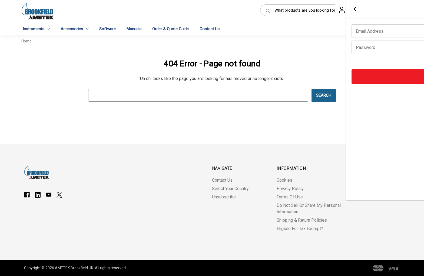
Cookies (284, 180)
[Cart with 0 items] (394, 11)
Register (370, 11)
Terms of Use (290, 196)
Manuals (134, 28)
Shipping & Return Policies (302, 220)
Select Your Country (230, 188)
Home (26, 41)
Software (107, 28)
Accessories (74, 28)
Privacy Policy (290, 188)
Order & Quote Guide (170, 28)
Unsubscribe (224, 196)
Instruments (36, 28)
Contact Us (210, 28)
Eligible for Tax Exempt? (300, 228)
